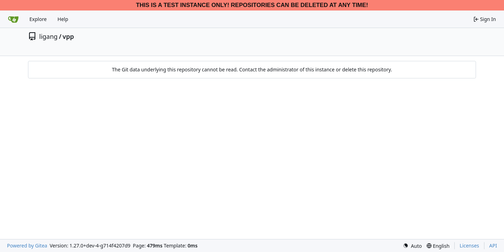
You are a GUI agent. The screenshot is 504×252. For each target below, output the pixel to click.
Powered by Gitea (27, 245)
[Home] (13, 19)
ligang (48, 36)
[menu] (412, 246)
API (493, 245)
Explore (38, 19)
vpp (68, 36)
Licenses (469, 245)
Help (62, 19)
